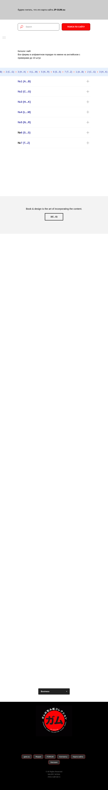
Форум (38, 757)
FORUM (50, 757)
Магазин (54, 762)
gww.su (27, 757)
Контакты (63, 757)
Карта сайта (78, 757)
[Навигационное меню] (4, 38)
